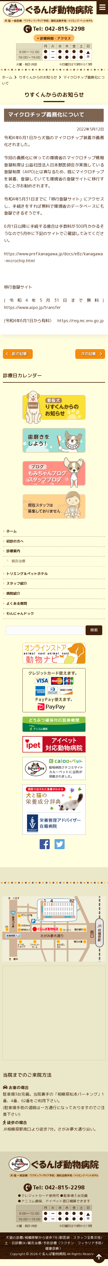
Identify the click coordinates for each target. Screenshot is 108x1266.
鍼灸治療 (18, 561)
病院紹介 (13, 593)
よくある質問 (16, 603)
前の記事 (19, 353)
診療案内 (13, 551)
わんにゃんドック (20, 613)
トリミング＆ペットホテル (27, 573)
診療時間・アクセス (55, 38)
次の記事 (88, 353)
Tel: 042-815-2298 (58, 28)
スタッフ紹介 (16, 583)
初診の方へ (15, 541)
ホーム (7, 77)
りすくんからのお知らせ (38, 77)
